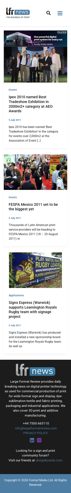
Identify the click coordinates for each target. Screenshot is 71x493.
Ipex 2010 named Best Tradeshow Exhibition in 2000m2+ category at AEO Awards (31, 104)
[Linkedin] (32, 440)
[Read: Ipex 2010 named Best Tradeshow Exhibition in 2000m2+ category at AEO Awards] (35, 64)
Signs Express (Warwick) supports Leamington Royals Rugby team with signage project (33, 309)
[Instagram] (39, 440)
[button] (48, 13)
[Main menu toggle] (60, 13)
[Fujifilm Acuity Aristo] (35, 38)
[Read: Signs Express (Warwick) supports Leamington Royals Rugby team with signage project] (35, 270)
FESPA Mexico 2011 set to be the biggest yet (33, 206)
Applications (16, 295)
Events (13, 89)
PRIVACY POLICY (35, 433)
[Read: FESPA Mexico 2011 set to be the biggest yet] (35, 172)
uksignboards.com (49, 460)
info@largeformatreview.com (35, 428)
